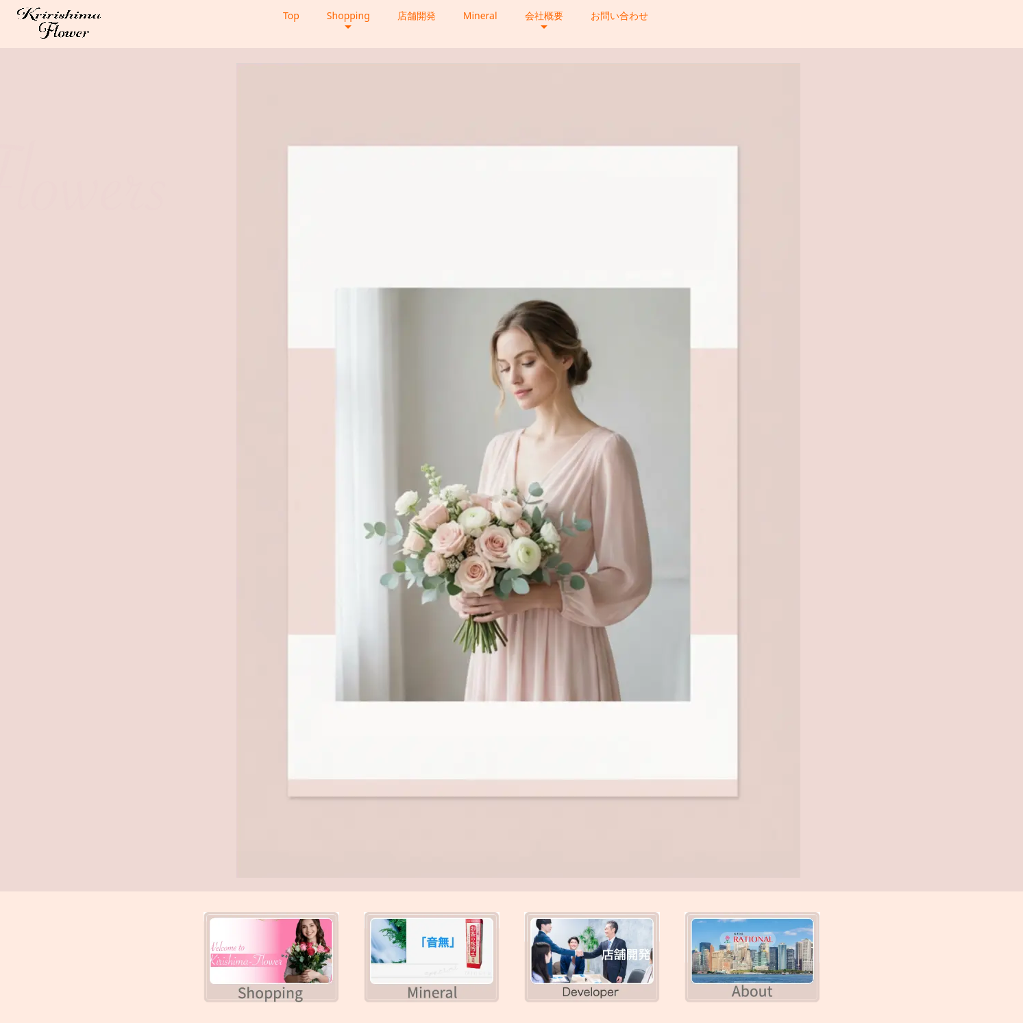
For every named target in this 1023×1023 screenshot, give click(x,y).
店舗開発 (416, 15)
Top (291, 15)
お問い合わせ (619, 15)
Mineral (480, 15)
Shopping (348, 15)
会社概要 (544, 15)
